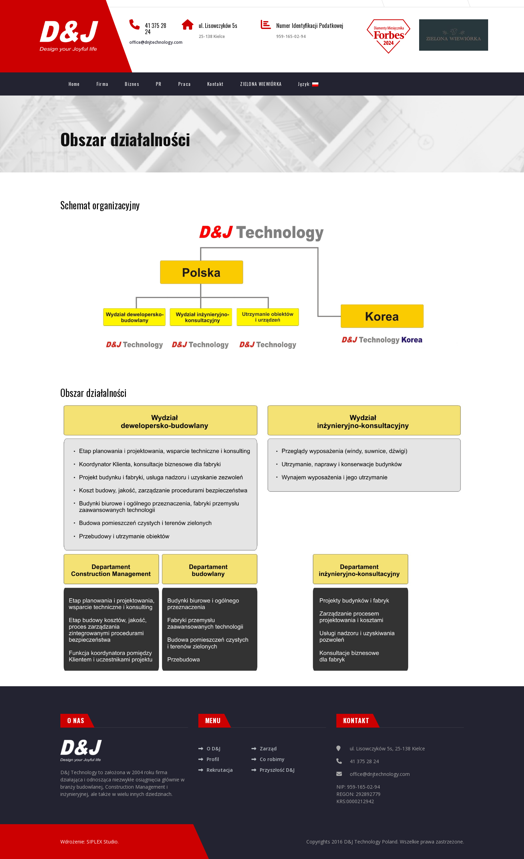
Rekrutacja (220, 770)
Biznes (132, 83)
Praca (184, 83)
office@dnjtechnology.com (155, 42)
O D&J (213, 748)
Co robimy (272, 759)
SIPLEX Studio (102, 841)
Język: (308, 83)
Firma (103, 83)
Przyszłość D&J (277, 770)
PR (159, 83)
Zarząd (268, 748)
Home (74, 83)
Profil (213, 759)
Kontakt (215, 83)
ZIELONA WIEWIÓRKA (260, 83)
